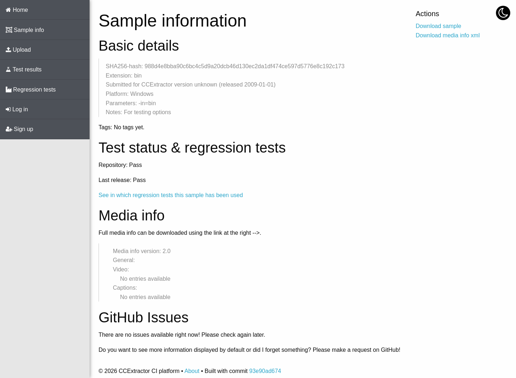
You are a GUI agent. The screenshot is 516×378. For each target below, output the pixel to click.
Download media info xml (448, 35)
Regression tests (31, 90)
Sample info (25, 30)
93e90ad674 (265, 371)
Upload (18, 50)
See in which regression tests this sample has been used (171, 195)
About (192, 371)
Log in (17, 109)
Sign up (19, 129)
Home (17, 10)
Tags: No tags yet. (121, 127)
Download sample (438, 26)
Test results (24, 69)
